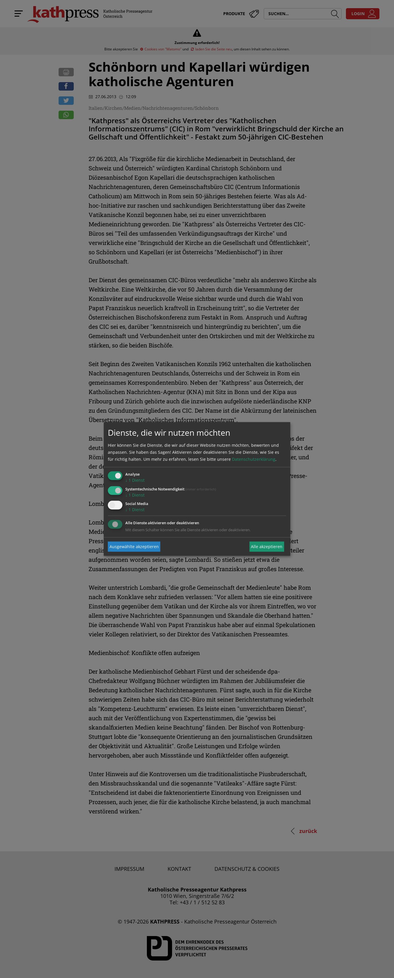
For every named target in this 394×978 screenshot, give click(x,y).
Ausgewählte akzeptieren (134, 546)
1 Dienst (135, 480)
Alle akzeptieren (266, 546)
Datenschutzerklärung (253, 459)
